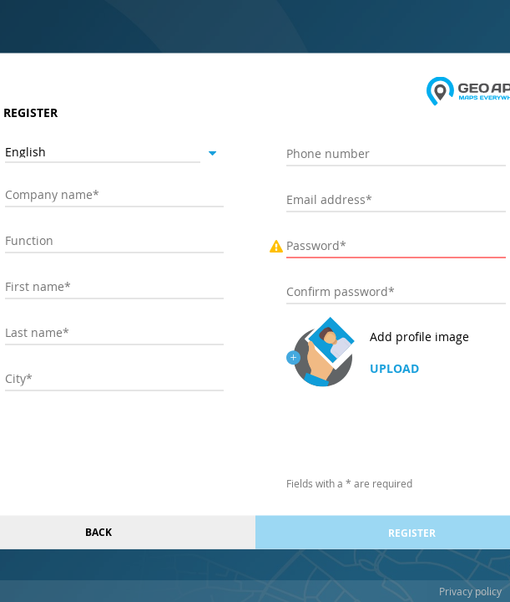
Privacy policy (470, 591)
